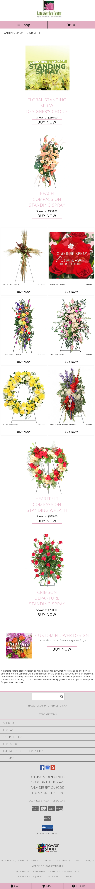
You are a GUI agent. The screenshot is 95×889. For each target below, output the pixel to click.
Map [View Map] (47, 886)
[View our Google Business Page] (47, 769)
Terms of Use (70, 876)
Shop (23, 24)
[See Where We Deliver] (47, 714)
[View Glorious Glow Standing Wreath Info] (24, 395)
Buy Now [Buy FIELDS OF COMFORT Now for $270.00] (24, 292)
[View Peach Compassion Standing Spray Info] (47, 161)
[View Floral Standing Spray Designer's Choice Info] (47, 67)
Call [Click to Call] (16, 886)
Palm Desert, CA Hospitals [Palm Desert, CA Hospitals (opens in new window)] (57, 860)
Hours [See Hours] (79, 886)
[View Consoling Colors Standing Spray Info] (24, 325)
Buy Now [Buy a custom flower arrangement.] (62, 649)
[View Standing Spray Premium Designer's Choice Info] (71, 255)
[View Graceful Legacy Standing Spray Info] (71, 325)
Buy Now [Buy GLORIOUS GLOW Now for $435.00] (24, 432)
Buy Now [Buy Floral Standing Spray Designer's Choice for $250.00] (47, 122)
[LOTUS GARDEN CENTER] (47, 16)
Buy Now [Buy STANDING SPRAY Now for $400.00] (71, 292)
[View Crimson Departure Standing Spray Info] (47, 560)
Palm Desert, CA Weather (31, 871)
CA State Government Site (63, 871)
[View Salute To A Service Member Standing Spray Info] (71, 395)
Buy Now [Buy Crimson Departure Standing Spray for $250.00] (47, 614)
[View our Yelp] (53, 769)
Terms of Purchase (48, 876)
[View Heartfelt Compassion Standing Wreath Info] (47, 466)
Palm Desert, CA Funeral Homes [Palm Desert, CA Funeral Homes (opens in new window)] (20, 860)
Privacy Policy (25, 876)
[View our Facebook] (42, 769)
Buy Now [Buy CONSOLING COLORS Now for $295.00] (24, 362)
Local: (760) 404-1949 (47, 793)
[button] (47, 828)
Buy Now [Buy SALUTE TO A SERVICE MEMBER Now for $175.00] (71, 432)
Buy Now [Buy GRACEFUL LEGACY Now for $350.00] (71, 362)
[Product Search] (48, 696)
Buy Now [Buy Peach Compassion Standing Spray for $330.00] (47, 215)
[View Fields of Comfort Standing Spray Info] (24, 255)
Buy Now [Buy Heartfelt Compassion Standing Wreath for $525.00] (47, 520)
